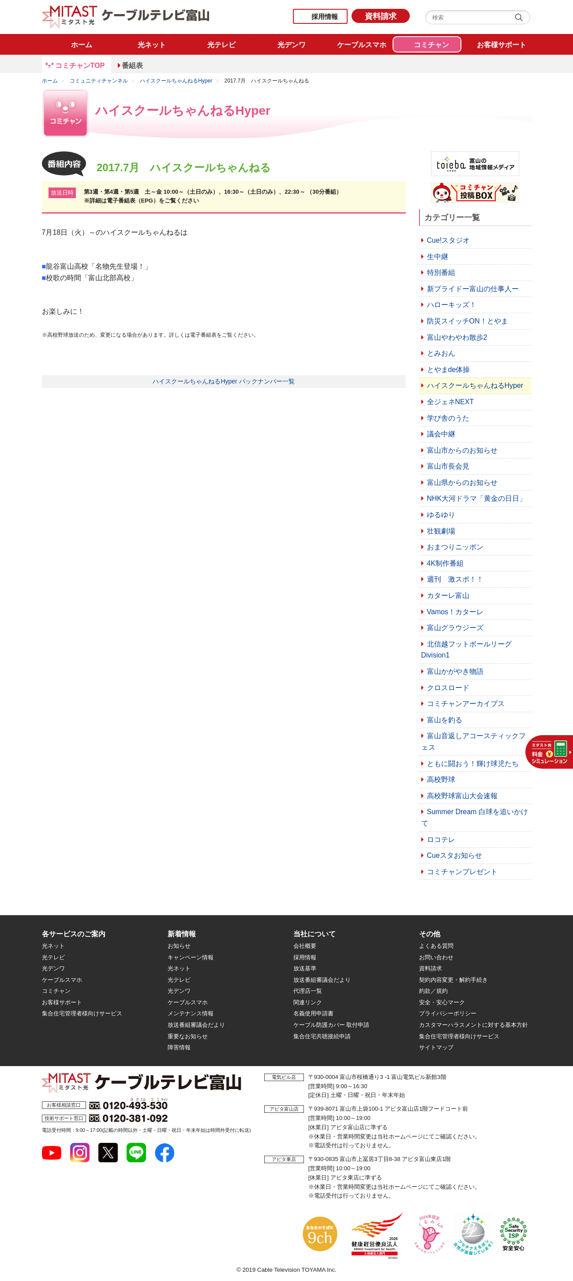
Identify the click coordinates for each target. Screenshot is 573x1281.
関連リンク (307, 1002)
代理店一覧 (307, 991)
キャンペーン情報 (190, 957)
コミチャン (56, 991)
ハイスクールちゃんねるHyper (176, 81)
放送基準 (304, 968)
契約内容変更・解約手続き (453, 980)
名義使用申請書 (313, 1013)
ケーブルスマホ (62, 980)
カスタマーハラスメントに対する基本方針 (473, 1025)
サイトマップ (436, 1047)
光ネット (53, 946)
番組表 (132, 65)
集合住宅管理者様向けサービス (82, 1013)
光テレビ (53, 957)
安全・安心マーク (442, 1002)
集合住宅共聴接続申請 (322, 1036)
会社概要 (304, 946)
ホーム (50, 81)
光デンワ (53, 968)
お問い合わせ (436, 957)
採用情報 (324, 16)
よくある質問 (436, 946)
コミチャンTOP (80, 65)
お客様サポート (62, 1002)
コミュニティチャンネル (99, 81)
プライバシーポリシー (447, 1013)
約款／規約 (433, 991)
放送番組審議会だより (196, 1025)
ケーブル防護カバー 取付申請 (331, 1025)
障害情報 (179, 1047)
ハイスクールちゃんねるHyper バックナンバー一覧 (223, 381)
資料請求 (381, 16)
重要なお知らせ (188, 1036)
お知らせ (179, 946)
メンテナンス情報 (190, 1013)
